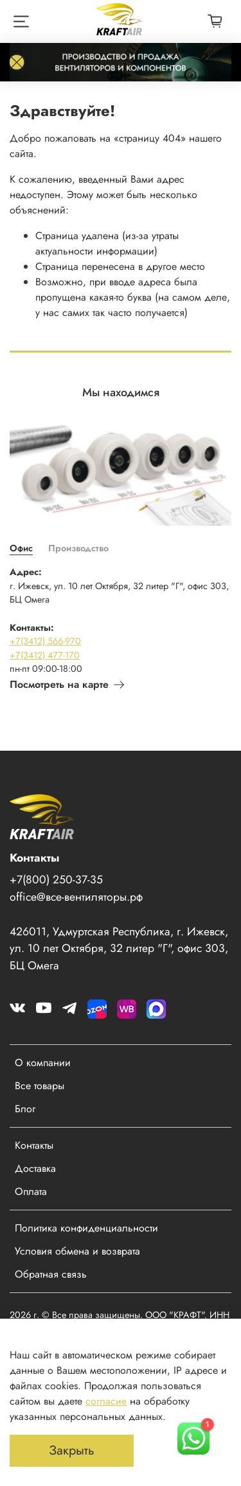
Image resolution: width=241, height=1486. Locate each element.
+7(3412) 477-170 (45, 655)
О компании (43, 1062)
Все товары (39, 1085)
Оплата (31, 1191)
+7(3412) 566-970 (45, 641)
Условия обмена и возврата (77, 1251)
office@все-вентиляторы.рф (76, 897)
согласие (106, 1401)
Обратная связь (51, 1274)
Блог (25, 1108)
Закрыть (71, 1450)
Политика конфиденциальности (86, 1228)
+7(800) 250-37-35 (56, 879)
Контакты (34, 1145)
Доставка (35, 1168)
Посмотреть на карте (67, 684)
